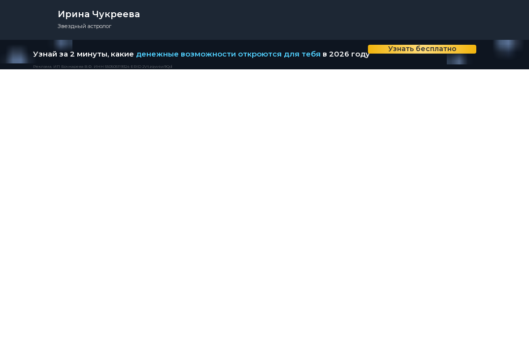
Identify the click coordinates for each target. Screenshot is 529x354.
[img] (491, 54)
